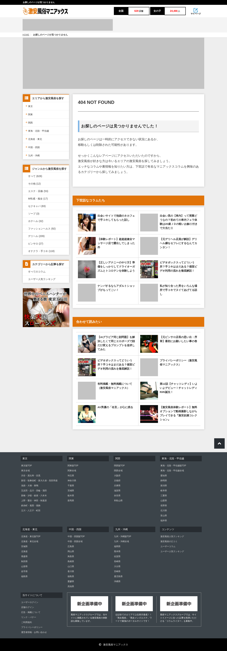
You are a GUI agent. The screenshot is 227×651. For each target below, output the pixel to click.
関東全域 (72, 470)
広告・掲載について (30, 612)
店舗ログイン (27, 607)
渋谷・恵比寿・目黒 (30, 475)
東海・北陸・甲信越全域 (172, 470)
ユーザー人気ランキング (42, 279)
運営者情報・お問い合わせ (34, 632)
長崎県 (117, 561)
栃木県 (71, 495)
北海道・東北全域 (29, 541)
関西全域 (118, 470)
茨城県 (71, 490)
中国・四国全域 (75, 541)
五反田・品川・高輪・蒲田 (34, 490)
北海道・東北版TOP (30, 536)
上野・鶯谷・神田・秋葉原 (34, 500)
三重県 (163, 495)
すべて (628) (35, 176)
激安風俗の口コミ (169, 541)
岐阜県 (163, 490)
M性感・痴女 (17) (38, 198)
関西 (29, 122)
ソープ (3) (33, 213)
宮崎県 (117, 571)
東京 (29, 106)
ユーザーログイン (29, 602)
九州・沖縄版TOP (122, 536)
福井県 (163, 520)
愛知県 (163, 475)
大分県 (117, 566)
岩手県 (24, 571)
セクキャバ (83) (37, 206)
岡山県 (71, 551)
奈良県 (117, 495)
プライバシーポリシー (32, 627)
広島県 (71, 546)
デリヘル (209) (36, 236)
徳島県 (71, 576)
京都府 (117, 480)
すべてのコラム (37, 271)
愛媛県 (71, 581)
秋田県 (24, 561)
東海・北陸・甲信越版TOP (173, 465)
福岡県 (117, 546)
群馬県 (71, 500)
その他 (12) (34, 183)
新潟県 (163, 485)
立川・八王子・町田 (30, 510)
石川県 (163, 510)
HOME (26, 35)
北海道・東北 (33, 139)
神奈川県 (72, 480)
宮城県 (24, 546)
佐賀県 (117, 556)
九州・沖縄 (32, 155)
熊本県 (117, 551)
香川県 (71, 571)
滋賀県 (117, 490)
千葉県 (71, 485)
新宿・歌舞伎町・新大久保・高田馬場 (39, 480)
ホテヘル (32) (35, 221)
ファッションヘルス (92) (42, 228)
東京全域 (25, 470)
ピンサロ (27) (35, 243)
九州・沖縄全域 (121, 541)
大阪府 (117, 475)
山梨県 (163, 500)
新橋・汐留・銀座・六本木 (34, 495)
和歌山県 (118, 500)
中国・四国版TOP (76, 536)
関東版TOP (73, 465)
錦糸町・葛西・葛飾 (30, 505)
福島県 (24, 576)
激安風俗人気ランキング (172, 536)
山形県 (24, 566)
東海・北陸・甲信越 (37, 130)
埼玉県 (71, 475)
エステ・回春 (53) (38, 191)
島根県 (71, 561)
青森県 (24, 556)
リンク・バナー (28, 617)
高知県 (71, 586)
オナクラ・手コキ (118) (41, 251)
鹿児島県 (118, 576)
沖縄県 (117, 581)
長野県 (163, 505)
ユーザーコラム (167, 546)
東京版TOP (26, 465)
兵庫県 (117, 485)
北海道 (24, 551)
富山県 (163, 515)
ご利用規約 (26, 622)
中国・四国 (32, 147)
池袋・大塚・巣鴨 (29, 485)
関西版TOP (119, 465)
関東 (29, 114)
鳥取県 (71, 556)
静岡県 (163, 480)
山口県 (71, 566)
